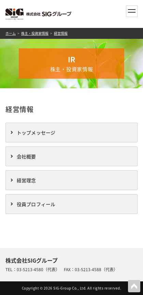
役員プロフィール (36, 204)
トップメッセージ (36, 132)
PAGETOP (134, 286)
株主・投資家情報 (34, 33)
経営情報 (61, 33)
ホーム (10, 33)
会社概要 (26, 156)
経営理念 (26, 180)
